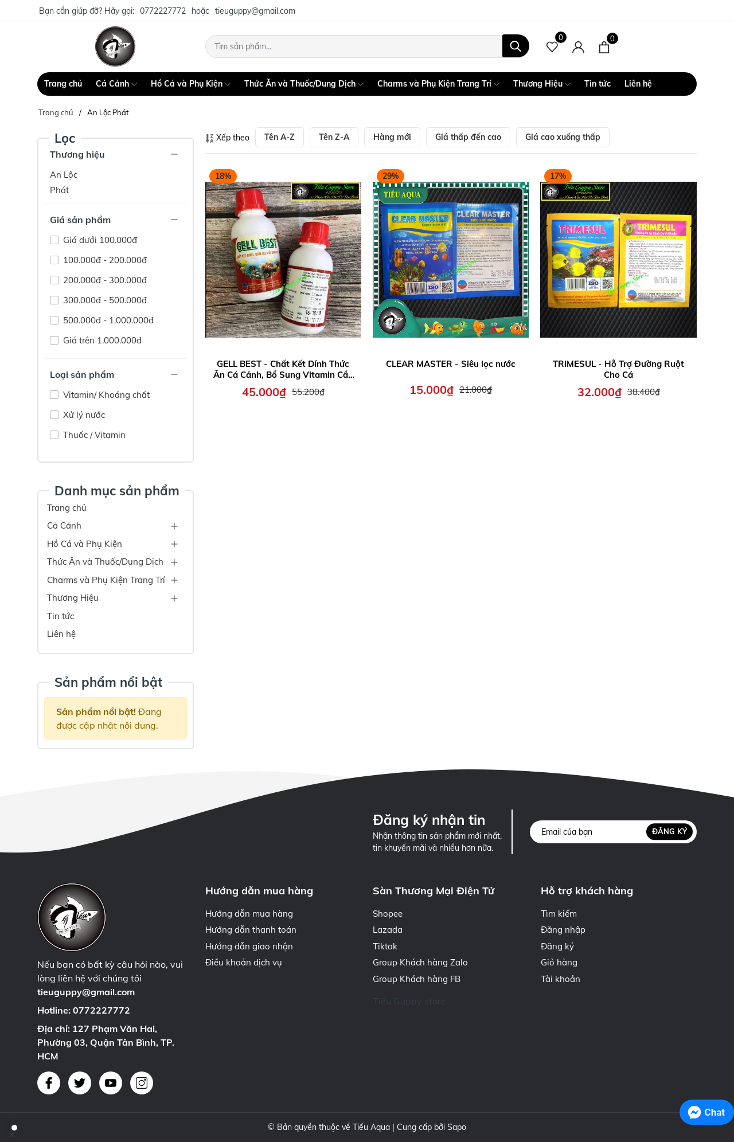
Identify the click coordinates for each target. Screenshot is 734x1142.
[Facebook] (48, 1082)
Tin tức (597, 84)
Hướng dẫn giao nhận (249, 946)
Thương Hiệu (542, 84)
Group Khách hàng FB (416, 978)
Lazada (388, 929)
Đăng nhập (563, 929)
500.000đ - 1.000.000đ (107, 320)
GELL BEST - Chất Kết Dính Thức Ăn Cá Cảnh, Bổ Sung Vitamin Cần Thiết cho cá (283, 369)
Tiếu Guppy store (409, 1001)
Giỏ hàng (559, 962)
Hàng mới (392, 137)
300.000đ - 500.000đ (104, 300)
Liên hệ (638, 84)
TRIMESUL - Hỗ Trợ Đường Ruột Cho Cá (618, 369)
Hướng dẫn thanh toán (250, 929)
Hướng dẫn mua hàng (249, 913)
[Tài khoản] (578, 46)
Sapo (456, 1127)
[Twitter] (79, 1082)
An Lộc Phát (63, 182)
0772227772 (163, 11)
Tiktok (385, 946)
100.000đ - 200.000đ (104, 260)
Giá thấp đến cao (468, 137)
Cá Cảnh (116, 84)
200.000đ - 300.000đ (104, 280)
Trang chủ (63, 84)
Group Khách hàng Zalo (420, 962)
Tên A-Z (279, 137)
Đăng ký (669, 831)
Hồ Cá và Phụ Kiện (191, 84)
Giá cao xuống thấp (562, 137)
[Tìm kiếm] (515, 45)
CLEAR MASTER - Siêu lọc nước (451, 363)
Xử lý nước (83, 414)
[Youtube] (110, 1082)
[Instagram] (141, 1082)
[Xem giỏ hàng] (604, 46)
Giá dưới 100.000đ (99, 239)
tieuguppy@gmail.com (255, 11)
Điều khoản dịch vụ (243, 962)
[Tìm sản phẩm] (367, 46)
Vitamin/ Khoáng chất (105, 394)
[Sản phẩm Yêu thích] (552, 46)
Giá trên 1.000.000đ (101, 340)
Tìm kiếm (559, 913)
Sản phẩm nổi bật (108, 682)
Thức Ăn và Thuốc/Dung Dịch (304, 84)
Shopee (388, 913)
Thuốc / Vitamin (93, 434)
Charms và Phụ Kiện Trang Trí (438, 84)
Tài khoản (560, 978)
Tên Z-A (334, 137)
